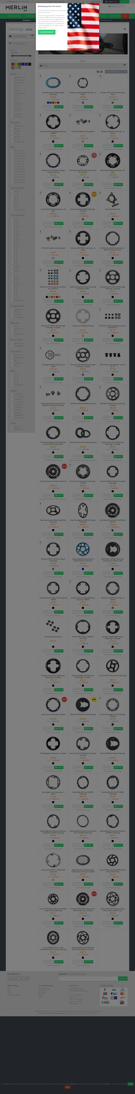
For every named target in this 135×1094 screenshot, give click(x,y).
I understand (47, 32)
